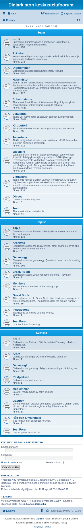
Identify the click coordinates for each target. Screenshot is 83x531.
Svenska (41, 332)
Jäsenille (19, 151)
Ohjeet (17, 196)
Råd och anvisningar (27, 417)
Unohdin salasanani (12, 462)
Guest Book (21, 295)
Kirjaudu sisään (12, 442)
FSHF (16, 339)
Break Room (21, 271)
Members (19, 283)
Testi (16, 208)
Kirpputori (20, 125)
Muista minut (55, 462)
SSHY (17, 39)
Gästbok (18, 400)
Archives (19, 243)
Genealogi (20, 365)
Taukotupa (20, 137)
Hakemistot (20, 79)
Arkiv (16, 353)
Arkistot (18, 53)
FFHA (16, 228)
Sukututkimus (22, 99)
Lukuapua (19, 113)
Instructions (21, 309)
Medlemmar (21, 389)
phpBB (39, 518)
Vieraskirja (20, 176)
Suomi (41, 32)
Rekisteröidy (34, 442)
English (41, 222)
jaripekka (40, 504)
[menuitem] (11, 13)
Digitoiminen (21, 67)
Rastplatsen (21, 377)
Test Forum (20, 321)
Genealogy (20, 257)
